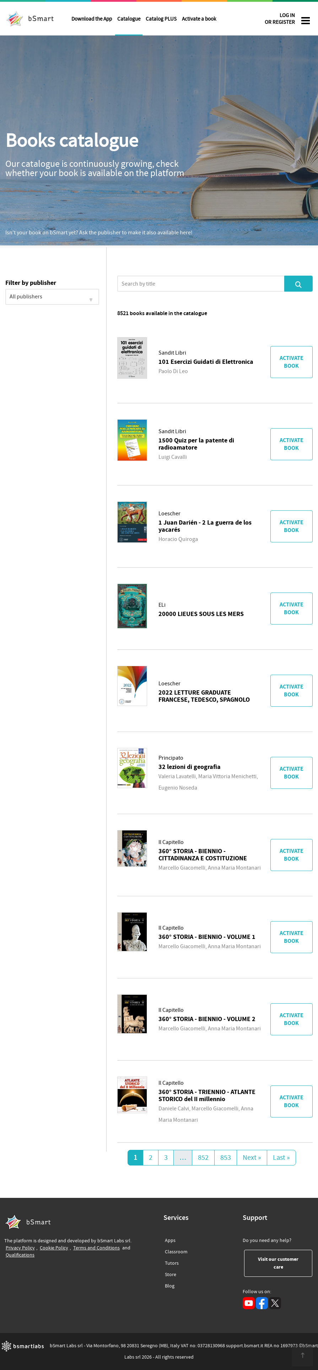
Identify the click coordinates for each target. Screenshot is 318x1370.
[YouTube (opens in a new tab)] (249, 1303)
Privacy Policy (20, 1247)
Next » (252, 1157)
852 (203, 1157)
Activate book (291, 362)
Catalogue (128, 19)
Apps (170, 1240)
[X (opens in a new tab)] (275, 1303)
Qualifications (20, 1255)
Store (170, 1273)
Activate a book (199, 19)
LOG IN (280, 20)
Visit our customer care (285, 1263)
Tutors (172, 1262)
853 (225, 1157)
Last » (281, 1157)
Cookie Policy (54, 1247)
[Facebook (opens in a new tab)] (262, 1303)
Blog (169, 1284)
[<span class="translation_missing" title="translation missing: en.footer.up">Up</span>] (302, 1355)
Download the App (91, 19)
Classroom (176, 1250)
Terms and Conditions (96, 1247)
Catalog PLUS (161, 19)
